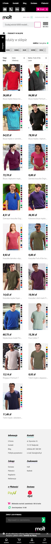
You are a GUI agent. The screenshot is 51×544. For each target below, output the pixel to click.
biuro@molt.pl (5, 9)
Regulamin (11, 474)
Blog (24, 3)
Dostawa (34, 3)
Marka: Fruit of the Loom (37, 59)
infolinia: (11, 9)
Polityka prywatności (15, 453)
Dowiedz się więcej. (30, 535)
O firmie (5, 3)
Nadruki (29, 470)
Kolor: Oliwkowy (18, 59)
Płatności (44, 3)
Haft (28, 467)
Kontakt (16, 3)
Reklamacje (12, 478)
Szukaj (38, 24)
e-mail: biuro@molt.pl (34, 453)
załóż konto (23, 9)
